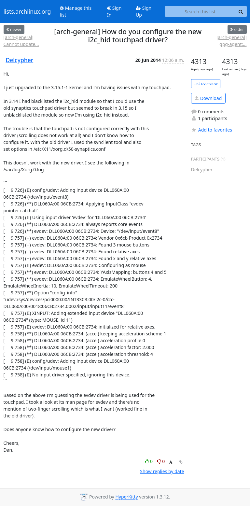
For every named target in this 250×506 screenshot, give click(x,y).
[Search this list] (200, 11)
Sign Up (143, 11)
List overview (206, 83)
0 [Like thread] (149, 461)
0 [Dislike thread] (161, 461)
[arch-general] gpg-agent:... (231, 40)
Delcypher (20, 60)
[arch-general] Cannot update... (21, 40)
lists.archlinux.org (27, 11)
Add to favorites (211, 130)
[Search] (241, 11)
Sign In (114, 11)
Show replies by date (162, 471)
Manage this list (75, 11)
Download (208, 98)
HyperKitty (126, 497)
